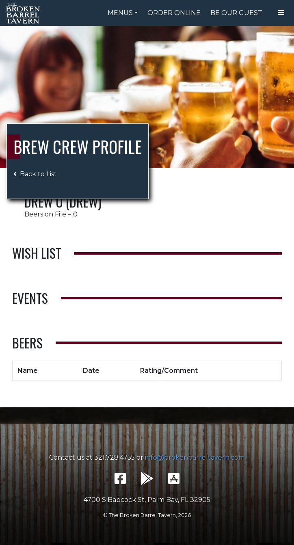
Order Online (174, 13)
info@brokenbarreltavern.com (195, 457)
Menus (120, 13)
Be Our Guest (236, 13)
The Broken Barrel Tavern (24, 13)
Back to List (35, 174)
